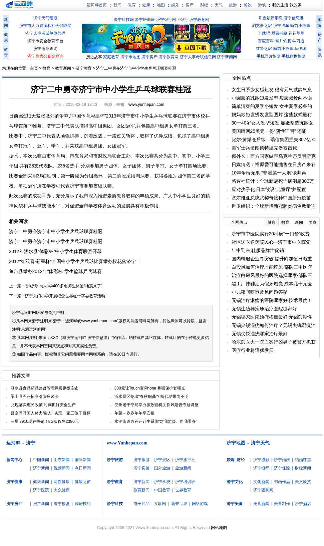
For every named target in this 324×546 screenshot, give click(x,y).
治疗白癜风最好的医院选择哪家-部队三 (272, 275)
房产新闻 (41, 503)
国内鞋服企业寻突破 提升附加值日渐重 (272, 258)
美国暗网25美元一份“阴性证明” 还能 (269, 131)
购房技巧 (83, 503)
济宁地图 (236, 442)
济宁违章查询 (45, 48)
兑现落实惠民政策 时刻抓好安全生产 (43, 405)
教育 (132, 5)
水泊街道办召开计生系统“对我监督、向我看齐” (155, 421)
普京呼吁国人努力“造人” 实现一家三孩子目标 (50, 413)
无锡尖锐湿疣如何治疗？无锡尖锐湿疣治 (274, 325)
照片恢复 (283, 41)
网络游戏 (200, 503)
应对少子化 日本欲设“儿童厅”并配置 (269, 189)
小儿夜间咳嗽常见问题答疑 (260, 292)
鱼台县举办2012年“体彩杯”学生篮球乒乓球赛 (55, 271)
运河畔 (13, 442)
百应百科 (266, 41)
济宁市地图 (130, 57)
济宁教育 (84, 68)
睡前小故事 (300, 25)
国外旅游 (162, 468)
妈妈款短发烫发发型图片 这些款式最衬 (272, 114)
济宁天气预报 (45, 18)
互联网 (160, 503)
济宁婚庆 (282, 459)
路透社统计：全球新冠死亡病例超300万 (273, 181)
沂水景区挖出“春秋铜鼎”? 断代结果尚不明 (151, 396)
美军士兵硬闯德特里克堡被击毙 (264, 147)
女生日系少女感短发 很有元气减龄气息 (272, 89)
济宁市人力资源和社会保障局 (45, 25)
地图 (161, 5)
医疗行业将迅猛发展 (253, 350)
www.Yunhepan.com (127, 442)
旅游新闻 (183, 468)
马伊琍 (300, 48)
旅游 (233, 5)
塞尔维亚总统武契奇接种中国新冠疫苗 (271, 197)
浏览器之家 (262, 25)
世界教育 (183, 490)
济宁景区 (162, 459)
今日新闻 (83, 468)
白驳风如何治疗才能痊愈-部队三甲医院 (272, 267)
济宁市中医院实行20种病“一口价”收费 (271, 233)
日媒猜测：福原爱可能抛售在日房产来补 (274, 164)
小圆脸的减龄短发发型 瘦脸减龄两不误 (272, 98)
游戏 (262, 5)
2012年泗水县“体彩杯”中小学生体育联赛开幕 (55, 251)
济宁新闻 (41, 468)
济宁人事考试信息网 (198, 57)
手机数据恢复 (294, 56)
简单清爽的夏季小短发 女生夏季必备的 (272, 106)
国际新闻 (83, 459)
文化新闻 (261, 481)
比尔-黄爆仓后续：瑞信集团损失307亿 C (274, 139)
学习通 (298, 41)
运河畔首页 (97, 5)
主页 (34, 68)
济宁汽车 (281, 25)
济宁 (30, 442)
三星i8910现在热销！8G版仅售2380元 (45, 421)
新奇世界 (179, 503)
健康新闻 (41, 481)
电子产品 (141, 503)
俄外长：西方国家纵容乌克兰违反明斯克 (274, 156)
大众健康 (62, 490)
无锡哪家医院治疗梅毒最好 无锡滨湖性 (272, 317)
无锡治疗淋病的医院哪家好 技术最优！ (272, 300)
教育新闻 (63, 68)
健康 (146, 5)
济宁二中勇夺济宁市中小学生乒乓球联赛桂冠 (136, 68)
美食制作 (282, 503)
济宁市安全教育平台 (45, 41)
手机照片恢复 (269, 56)
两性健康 (62, 481)
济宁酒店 (303, 503)
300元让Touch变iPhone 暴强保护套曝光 (150, 388)
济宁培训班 (145, 19)
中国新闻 (41, 459)
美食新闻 (261, 503)
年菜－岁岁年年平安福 (134, 413)
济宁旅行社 (185, 459)
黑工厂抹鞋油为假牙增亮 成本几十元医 (272, 283)
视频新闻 (62, 468)
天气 (219, 5)
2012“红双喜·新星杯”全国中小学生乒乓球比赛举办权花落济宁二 (74, 261)
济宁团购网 (263, 490)
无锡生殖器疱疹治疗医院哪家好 (264, 308)
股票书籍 (279, 33)
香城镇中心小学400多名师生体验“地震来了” (63, 286)
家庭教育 (111, 57)
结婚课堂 (303, 459)
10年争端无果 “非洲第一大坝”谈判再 (269, 172)
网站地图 (219, 527)
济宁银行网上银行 (172, 19)
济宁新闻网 (227, 57)
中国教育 (162, 490)
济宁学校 (162, 481)
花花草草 (296, 33)
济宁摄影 (261, 459)
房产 (190, 5)
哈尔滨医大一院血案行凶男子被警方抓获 (274, 342)
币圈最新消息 (271, 18)
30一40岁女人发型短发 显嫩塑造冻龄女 (272, 123)
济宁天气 (260, 442)
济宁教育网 (199, 19)
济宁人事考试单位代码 (45, 33)
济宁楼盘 (62, 503)
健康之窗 (83, 481)
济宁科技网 (124, 19)
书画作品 (282, 481)
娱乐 (175, 5)
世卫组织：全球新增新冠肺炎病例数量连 (274, 206)
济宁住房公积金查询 (45, 56)
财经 (204, 5)
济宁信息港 (294, 18)
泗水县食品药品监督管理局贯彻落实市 (45, 388)
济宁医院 (41, 490)
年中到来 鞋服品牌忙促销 (258, 250)
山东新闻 (62, 459)
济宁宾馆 (141, 468)
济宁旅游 (141, 459)
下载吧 (264, 33)
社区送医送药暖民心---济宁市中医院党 (271, 242)
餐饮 (248, 5)
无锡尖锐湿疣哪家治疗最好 (260, 333)
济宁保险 (282, 468)
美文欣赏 (303, 481)
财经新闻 (303, 468)
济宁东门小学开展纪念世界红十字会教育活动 (65, 296)
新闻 (117, 5)
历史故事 (94, 57)
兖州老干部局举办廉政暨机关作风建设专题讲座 (156, 405)
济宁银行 (261, 468)
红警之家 (264, 48)
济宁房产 (149, 57)
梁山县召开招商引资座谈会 (35, 396)
